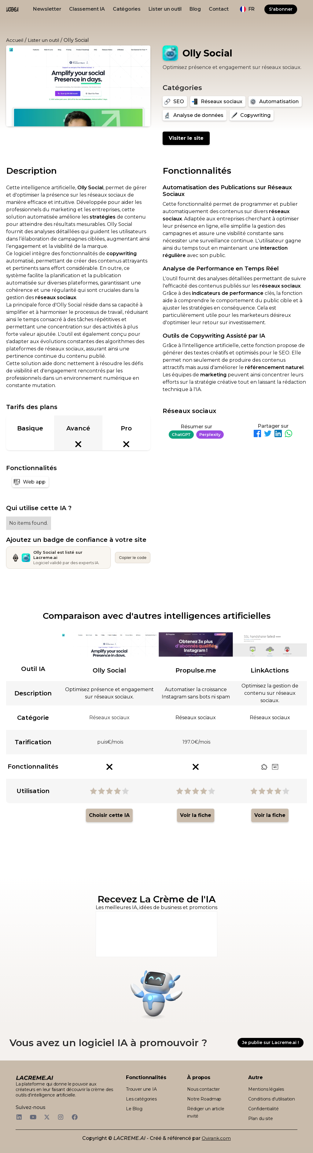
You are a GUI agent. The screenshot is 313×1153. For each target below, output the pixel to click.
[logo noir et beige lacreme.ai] (12, 9)
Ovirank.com (216, 1138)
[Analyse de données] (194, 115)
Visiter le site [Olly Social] (186, 138)
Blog (195, 9)
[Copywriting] (252, 115)
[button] (247, 9)
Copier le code (132, 557)
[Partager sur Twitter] (267, 434)
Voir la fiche (195, 815)
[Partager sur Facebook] (257, 434)
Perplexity (210, 434)
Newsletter (47, 9)
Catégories (127, 9)
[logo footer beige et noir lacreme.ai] (34, 1078)
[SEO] (175, 101)
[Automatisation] (275, 101)
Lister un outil (165, 9)
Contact (219, 9)
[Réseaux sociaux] (217, 101)
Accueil (14, 40)
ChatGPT (181, 434)
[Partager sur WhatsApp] (288, 434)
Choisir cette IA (109, 815)
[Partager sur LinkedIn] (278, 434)
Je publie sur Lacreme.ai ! (270, 1042)
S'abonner (281, 9)
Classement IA (87, 9)
